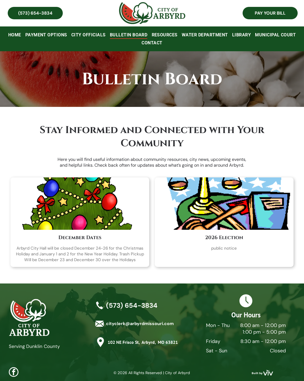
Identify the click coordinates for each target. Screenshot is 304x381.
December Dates (79, 237)
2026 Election (224, 237)
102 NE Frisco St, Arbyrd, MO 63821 (143, 342)
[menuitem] (14, 35)
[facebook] (13, 372)
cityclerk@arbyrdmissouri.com (140, 323)
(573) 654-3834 (132, 305)
